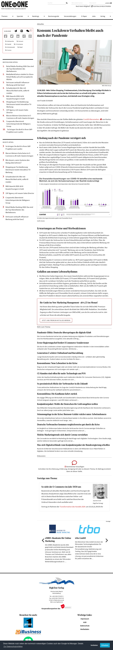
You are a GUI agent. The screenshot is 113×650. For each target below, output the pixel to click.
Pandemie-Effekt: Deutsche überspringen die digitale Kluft (64, 333)
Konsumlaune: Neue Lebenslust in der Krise (57, 363)
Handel (9, 44)
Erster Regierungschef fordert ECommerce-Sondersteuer (63, 343)
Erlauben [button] (105, 645)
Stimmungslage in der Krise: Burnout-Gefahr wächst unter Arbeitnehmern (71, 414)
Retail (21, 47)
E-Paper (84, 16)
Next (106, 540)
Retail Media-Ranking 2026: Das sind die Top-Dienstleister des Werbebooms (20, 68)
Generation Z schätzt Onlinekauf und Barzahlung (60, 353)
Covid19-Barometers (91, 119)
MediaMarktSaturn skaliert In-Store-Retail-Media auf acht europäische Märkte (20, 76)
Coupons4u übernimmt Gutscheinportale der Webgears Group (18, 123)
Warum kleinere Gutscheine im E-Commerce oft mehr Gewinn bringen (20, 116)
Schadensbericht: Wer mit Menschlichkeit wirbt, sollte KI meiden (17, 90)
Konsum (20, 41)
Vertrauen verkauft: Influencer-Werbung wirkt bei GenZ (18, 83)
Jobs (94, 16)
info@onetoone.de (58, 600)
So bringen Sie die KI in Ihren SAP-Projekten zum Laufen (19, 130)
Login (108, 3)
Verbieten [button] (94, 645)
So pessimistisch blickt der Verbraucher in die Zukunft (62, 384)
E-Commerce (19, 44)
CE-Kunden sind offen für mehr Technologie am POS (61, 373)
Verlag (106, 16)
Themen (7, 16)
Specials (23, 16)
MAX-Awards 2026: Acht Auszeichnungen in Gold (15, 97)
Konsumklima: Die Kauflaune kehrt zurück (57, 394)
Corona (9, 50)
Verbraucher (10, 41)
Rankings (39, 16)
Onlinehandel (11, 47)
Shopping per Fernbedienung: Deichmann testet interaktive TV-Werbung (19, 104)
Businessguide (53, 16)
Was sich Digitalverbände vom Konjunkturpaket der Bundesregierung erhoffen (73, 445)
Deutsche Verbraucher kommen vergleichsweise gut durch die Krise (68, 425)
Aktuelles (40, 24)
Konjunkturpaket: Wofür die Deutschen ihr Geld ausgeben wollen (67, 404)
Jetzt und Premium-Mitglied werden (56, 320)
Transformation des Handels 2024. (73, 506)
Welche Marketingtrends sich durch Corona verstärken (62, 435)
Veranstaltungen (70, 16)
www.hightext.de (58, 602)
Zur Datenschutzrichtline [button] (13, 646)
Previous (43, 540)
